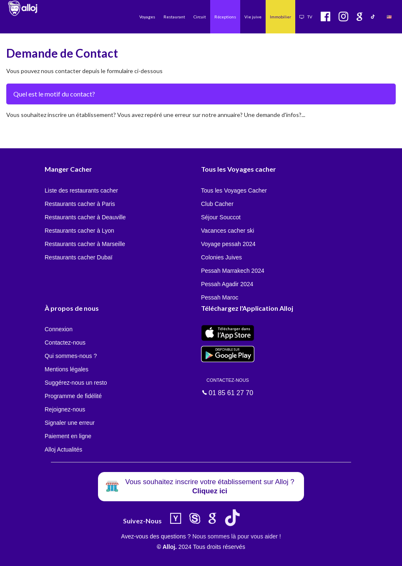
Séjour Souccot (221, 217)
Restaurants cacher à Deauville (85, 217)
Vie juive (252, 16)
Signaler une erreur (70, 422)
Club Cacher (217, 204)
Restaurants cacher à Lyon (79, 230)
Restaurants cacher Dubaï (79, 257)
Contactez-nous (65, 342)
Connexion (59, 329)
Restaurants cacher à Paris (80, 204)
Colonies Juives (221, 257)
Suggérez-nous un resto (76, 382)
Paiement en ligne (68, 436)
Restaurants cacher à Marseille (85, 244)
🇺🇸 (389, 16)
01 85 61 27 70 (227, 386)
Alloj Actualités (63, 449)
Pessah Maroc (219, 297)
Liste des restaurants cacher (81, 190)
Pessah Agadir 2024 (227, 284)
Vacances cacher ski (227, 230)
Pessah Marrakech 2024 (232, 270)
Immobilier (280, 16)
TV (305, 16)
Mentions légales (66, 369)
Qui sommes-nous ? (71, 356)
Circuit (199, 16)
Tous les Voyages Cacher (234, 190)
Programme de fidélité (73, 396)
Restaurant (174, 16)
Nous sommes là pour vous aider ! (236, 536)
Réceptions (225, 16)
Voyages (147, 16)
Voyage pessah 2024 (228, 244)
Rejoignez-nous (65, 409)
